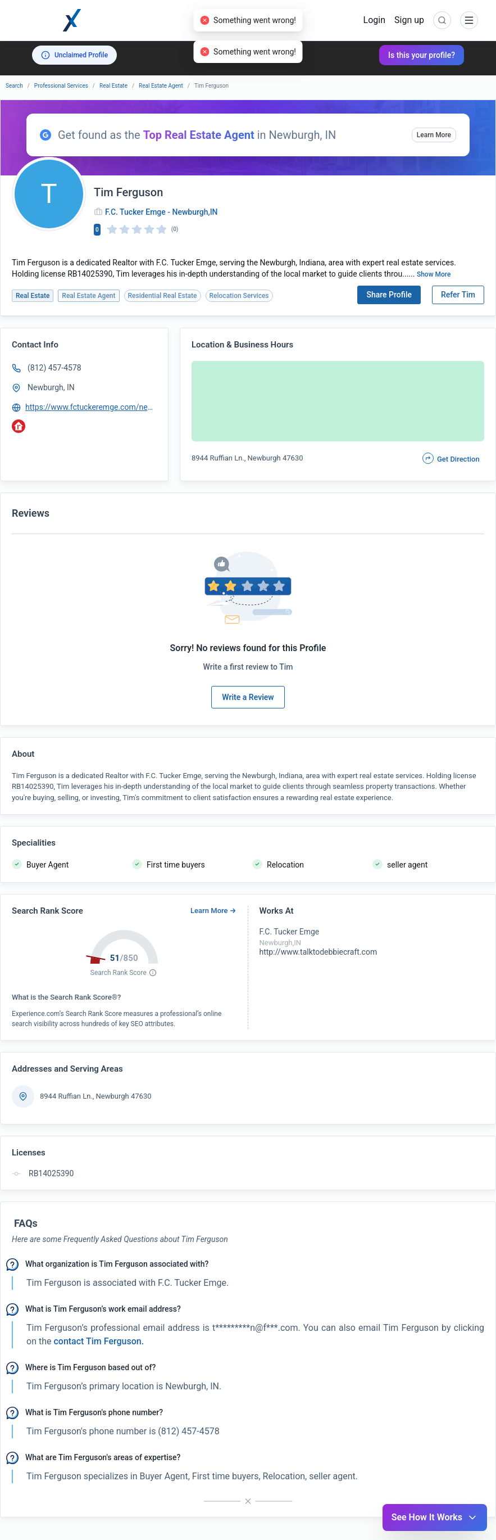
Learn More (434, 135)
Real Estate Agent (161, 86)
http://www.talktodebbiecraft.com (318, 951)
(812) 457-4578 (54, 367)
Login (374, 20)
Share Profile (389, 294)
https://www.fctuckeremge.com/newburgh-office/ (91, 407)
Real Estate (113, 86)
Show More (434, 274)
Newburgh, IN (51, 387)
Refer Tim (458, 294)
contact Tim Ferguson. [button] (97, 1341)
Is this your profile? (421, 55)
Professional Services (61, 86)
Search (14, 86)
